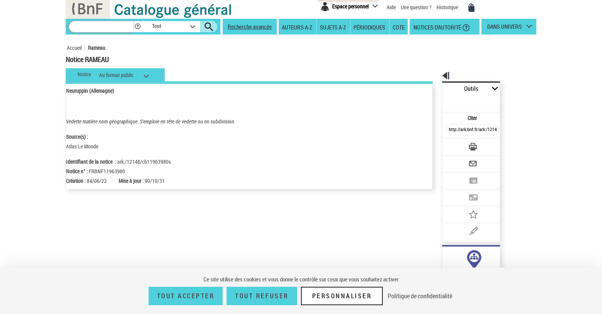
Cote (399, 27)
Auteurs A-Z (297, 27)
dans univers (504, 28)
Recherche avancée (250, 26)
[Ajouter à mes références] (456, 189)
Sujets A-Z (333, 27)
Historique (448, 7)
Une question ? (416, 7)
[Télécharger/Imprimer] (452, 130)
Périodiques (369, 27)
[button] (137, 26)
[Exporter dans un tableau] (457, 159)
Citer (439, 101)
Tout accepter (186, 296)
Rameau (96, 47)
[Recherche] (101, 26)
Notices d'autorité (436, 27)
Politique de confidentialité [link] (420, 296)
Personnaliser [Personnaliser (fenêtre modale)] (342, 296)
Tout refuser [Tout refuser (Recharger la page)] (261, 296)
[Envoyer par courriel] (451, 145)
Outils (434, 89)
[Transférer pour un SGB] (454, 174)
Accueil (74, 47)
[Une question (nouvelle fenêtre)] (466, 204)
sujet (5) (443, 256)
